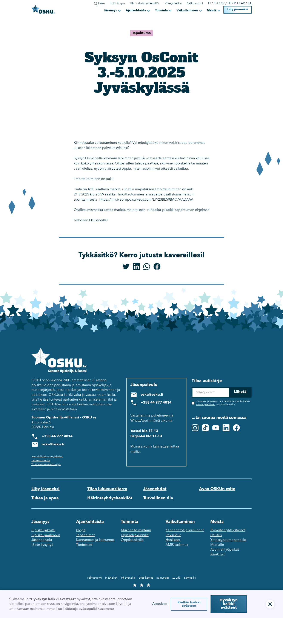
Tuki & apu (117, 3)
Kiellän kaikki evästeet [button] (189, 604)
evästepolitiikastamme (96, 609)
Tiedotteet (84, 545)
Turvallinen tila (158, 498)
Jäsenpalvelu (41, 540)
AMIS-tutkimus (177, 545)
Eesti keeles (145, 577)
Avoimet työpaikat (224, 549)
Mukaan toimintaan (136, 530)
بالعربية (176, 577)
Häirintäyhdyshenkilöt (145, 3)
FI (209, 3)
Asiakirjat (217, 554)
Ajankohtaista (136, 10)
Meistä (212, 10)
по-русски (163, 577)
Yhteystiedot (173, 3)
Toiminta (161, 10)
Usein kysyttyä (42, 545)
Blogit (80, 530)
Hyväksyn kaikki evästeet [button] (229, 604)
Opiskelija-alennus (45, 535)
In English (111, 577)
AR (243, 3)
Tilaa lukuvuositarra (107, 489)
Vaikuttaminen (187, 10)
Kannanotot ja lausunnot (95, 540)
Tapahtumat (85, 535)
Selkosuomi (195, 3)
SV (223, 3)
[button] (113, 10)
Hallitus (216, 535)
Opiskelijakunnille (135, 535)
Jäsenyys (110, 10)
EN (216, 3)
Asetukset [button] (159, 604)
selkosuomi (94, 577)
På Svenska (128, 577)
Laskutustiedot (40, 460)
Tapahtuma (141, 33)
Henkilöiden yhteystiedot (47, 456)
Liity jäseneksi (237, 9)
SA (250, 3)
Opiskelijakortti (43, 530)
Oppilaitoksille (132, 540)
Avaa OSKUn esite (217, 489)
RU (236, 3)
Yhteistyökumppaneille (228, 540)
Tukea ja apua (45, 498)
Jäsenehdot (154, 489)
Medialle (217, 545)
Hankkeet (173, 540)
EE (229, 3)
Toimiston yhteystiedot (227, 530)
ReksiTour (173, 535)
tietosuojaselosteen (205, 404)
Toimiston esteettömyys (46, 464)
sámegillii (190, 577)
